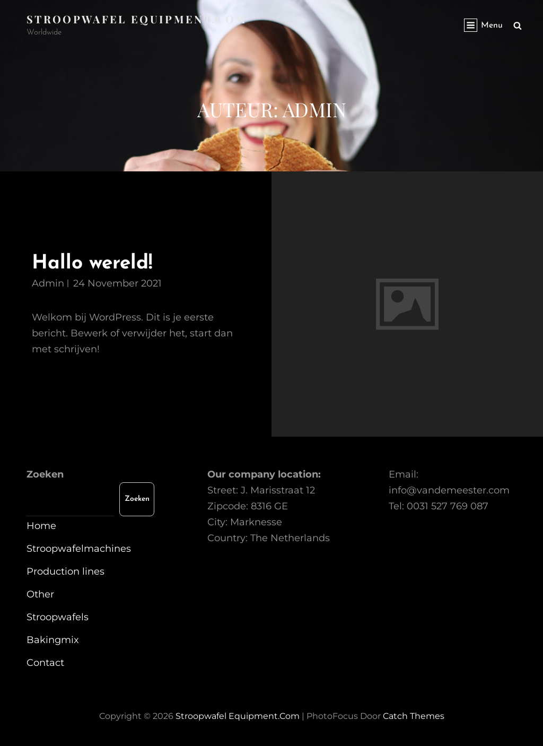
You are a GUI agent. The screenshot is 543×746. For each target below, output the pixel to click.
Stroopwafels (58, 617)
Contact (45, 663)
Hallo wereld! (92, 263)
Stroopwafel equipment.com (137, 19)
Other (40, 594)
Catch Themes (413, 716)
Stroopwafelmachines (79, 548)
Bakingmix (53, 640)
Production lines (65, 571)
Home (41, 526)
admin (48, 283)
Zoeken (45, 474)
